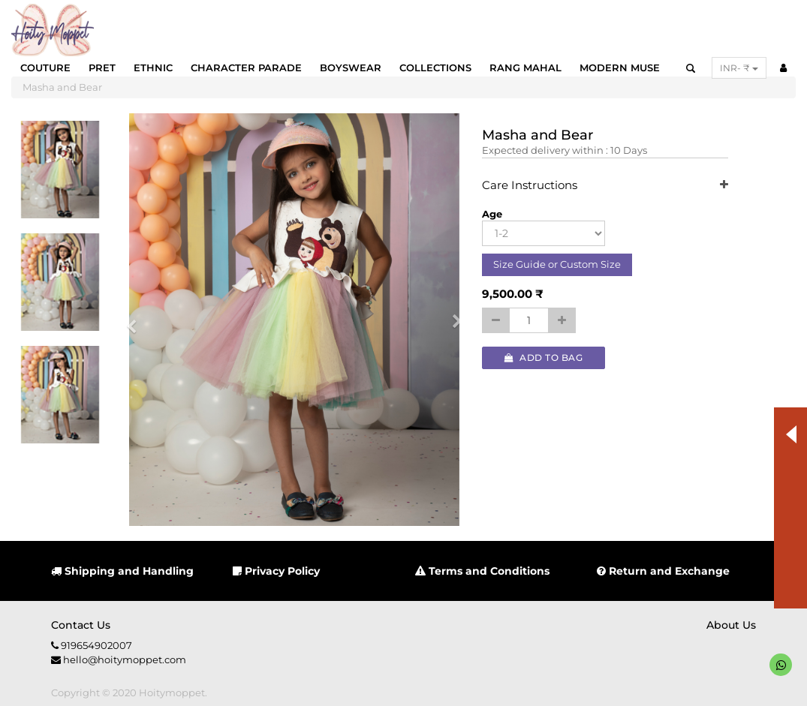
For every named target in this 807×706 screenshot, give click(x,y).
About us (731, 625)
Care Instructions (605, 185)
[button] (137, 319)
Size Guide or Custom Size (557, 264)
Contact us (80, 625)
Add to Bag (543, 357)
